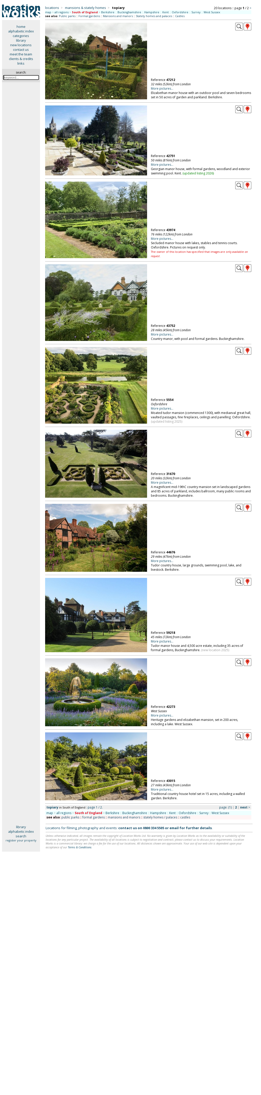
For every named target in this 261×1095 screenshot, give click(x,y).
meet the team (21, 54)
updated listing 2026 (198, 173)
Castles (180, 16)
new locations (21, 45)
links (20, 63)
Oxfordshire (180, 12)
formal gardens (93, 817)
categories (21, 35)
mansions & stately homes (85, 7)
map (48, 12)
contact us (21, 49)
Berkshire (107, 12)
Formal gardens (89, 16)
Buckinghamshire (129, 12)
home (21, 26)
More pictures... (162, 88)
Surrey (196, 12)
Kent (165, 12)
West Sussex (212, 12)
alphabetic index (21, 31)
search (21, 836)
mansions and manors (124, 817)
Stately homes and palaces (154, 16)
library (21, 40)
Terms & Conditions (80, 847)
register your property (21, 840)
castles (185, 817)
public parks (70, 817)
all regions (62, 12)
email (174, 828)
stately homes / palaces (160, 817)
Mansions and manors (118, 16)
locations (52, 7)
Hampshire (151, 12)
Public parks (67, 16)
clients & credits (21, 58)
